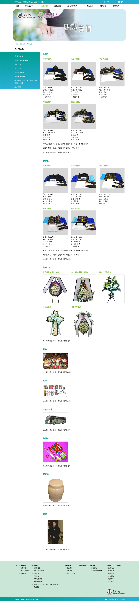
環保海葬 (69, 571)
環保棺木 (69, 568)
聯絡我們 (116, 6)
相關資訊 (103, 6)
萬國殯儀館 (23, 568)
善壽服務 (94, 568)
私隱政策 (23, 599)
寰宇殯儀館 (23, 573)
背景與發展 (18, 56)
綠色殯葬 (57, 6)
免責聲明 (16, 599)
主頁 (17, 6)
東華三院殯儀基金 (21, 60)
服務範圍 (44, 6)
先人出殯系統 (72, 6)
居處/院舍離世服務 (97, 571)
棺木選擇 (17, 68)
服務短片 (111, 571)
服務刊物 (111, 573)
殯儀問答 (111, 579)
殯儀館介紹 (29, 6)
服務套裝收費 (19, 76)
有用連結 (111, 581)
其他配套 (17, 87)
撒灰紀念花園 (71, 573)
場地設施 (17, 64)
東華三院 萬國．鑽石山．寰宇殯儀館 (29, 2)
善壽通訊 (111, 576)
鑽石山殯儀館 (24, 571)
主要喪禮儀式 (19, 73)
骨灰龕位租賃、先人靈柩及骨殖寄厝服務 (25, 82)
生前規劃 (90, 6)
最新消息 (111, 568)
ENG (108, 2)
